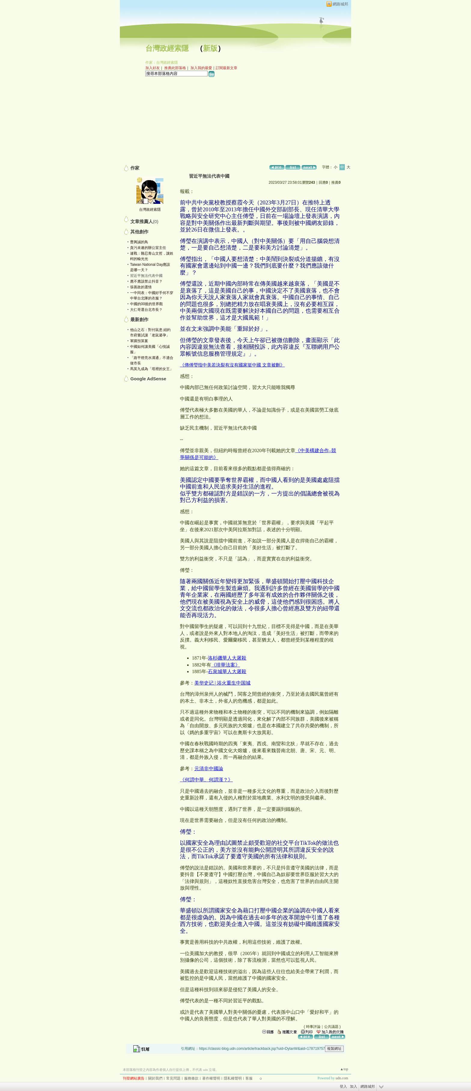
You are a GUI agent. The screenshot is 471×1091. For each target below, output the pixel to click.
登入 (343, 1086)
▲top (344, 1069)
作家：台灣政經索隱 (161, 62)
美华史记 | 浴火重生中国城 (222, 682)
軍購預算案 (139, 341)
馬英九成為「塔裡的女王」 (151, 369)
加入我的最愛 (201, 68)
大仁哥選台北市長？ (146, 310)
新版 (210, 48)
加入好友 (152, 68)
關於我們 (155, 1078)
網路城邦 (340, 4)
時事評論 (313, 1027)
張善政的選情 (141, 287)
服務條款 (191, 1078)
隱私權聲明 (233, 1078)
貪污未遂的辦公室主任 (148, 248)
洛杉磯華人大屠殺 (227, 657)
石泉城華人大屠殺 (227, 671)
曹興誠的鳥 (139, 242)
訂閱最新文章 (226, 68)
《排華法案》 (225, 664)
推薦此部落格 (175, 68)
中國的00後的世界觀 (146, 304)
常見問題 (173, 1078)
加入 (353, 1086)
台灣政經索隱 (167, 48)
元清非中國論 (208, 768)
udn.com (342, 1078)
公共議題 (331, 1027)
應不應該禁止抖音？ (146, 281)
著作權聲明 (211, 1078)
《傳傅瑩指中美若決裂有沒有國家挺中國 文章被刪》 (232, 364)
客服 (249, 1078)
